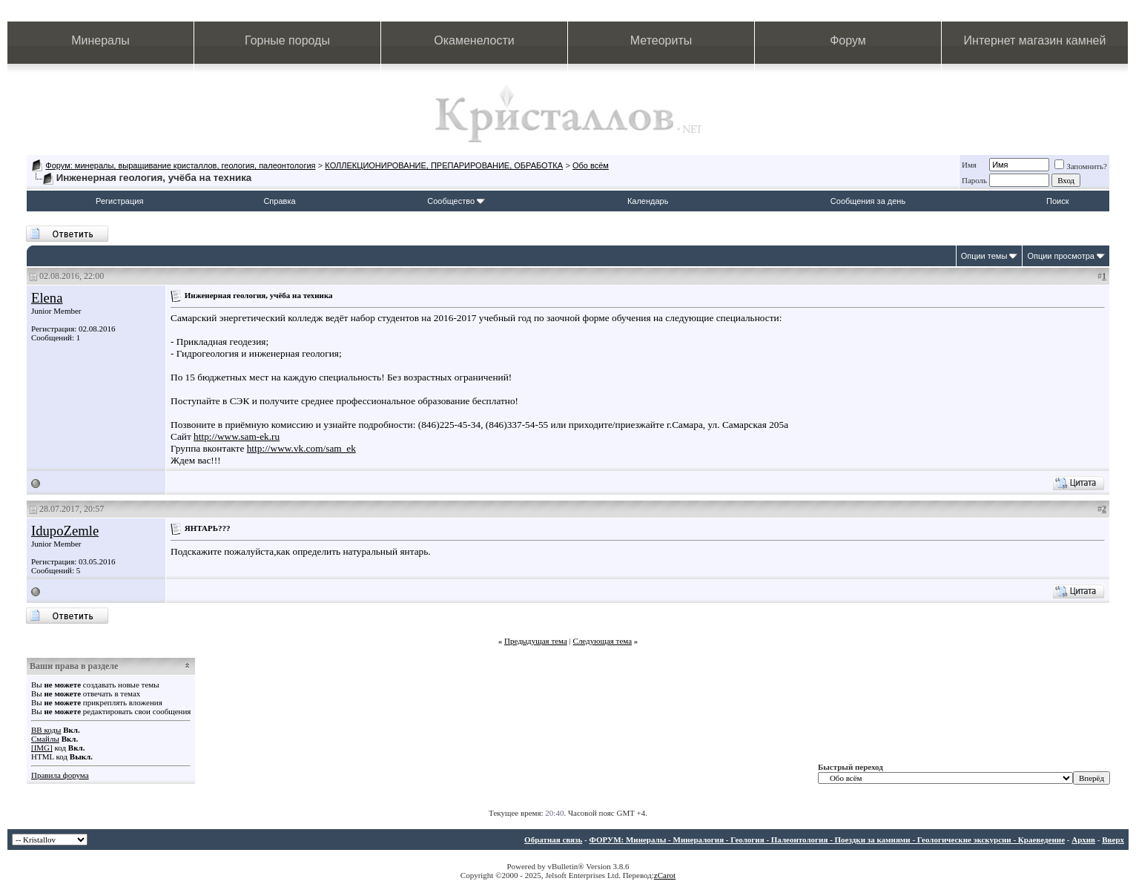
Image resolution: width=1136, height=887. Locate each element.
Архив (1083, 839)
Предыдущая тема (535, 640)
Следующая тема (603, 640)
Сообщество (456, 201)
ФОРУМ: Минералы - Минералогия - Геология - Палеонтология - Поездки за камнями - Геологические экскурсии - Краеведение (827, 839)
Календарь (648, 201)
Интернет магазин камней (1035, 40)
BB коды (46, 729)
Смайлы (45, 738)
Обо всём (590, 165)
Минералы (100, 40)
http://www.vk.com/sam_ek (301, 448)
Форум (848, 40)
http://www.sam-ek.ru (237, 436)
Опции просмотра (1060, 255)
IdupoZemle (65, 530)
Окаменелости (474, 40)
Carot (667, 875)
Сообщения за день (867, 201)
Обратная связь (553, 839)
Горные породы (287, 40)
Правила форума (60, 775)
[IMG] (42, 747)
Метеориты (661, 40)
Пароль (974, 180)
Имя (969, 164)
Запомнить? (1080, 166)
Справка (279, 201)
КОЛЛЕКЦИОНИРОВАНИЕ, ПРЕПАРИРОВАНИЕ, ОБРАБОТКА (444, 165)
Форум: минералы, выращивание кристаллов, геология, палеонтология (180, 165)
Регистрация (119, 201)
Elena (46, 298)
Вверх (1113, 839)
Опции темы (984, 255)
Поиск (1057, 201)
